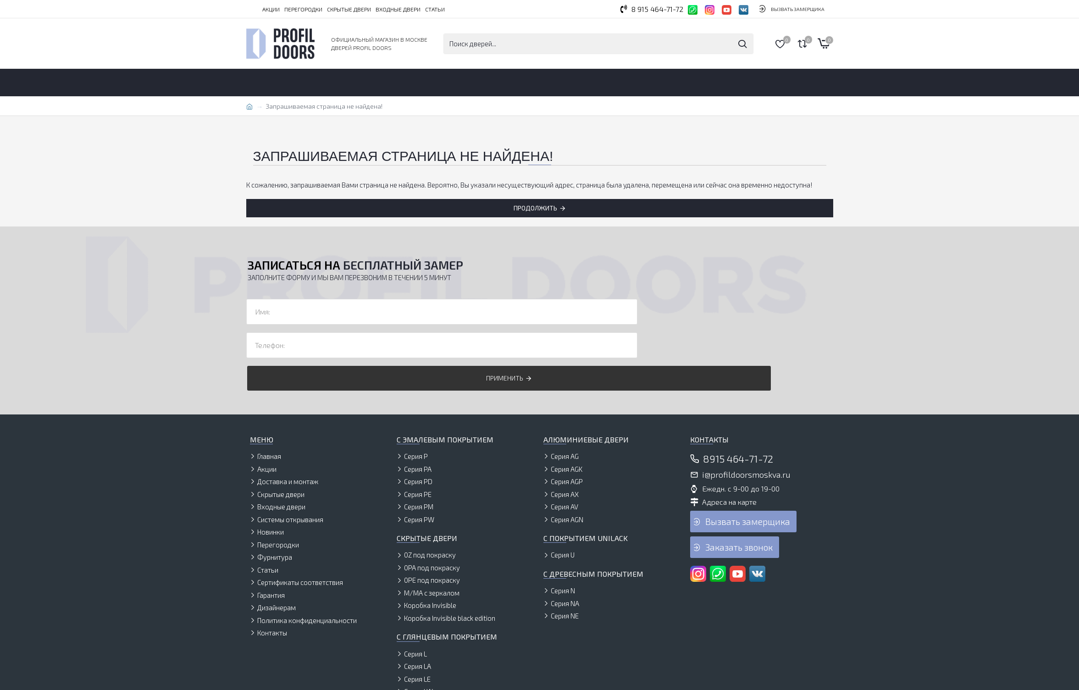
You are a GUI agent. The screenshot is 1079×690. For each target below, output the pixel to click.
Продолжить (535, 208)
